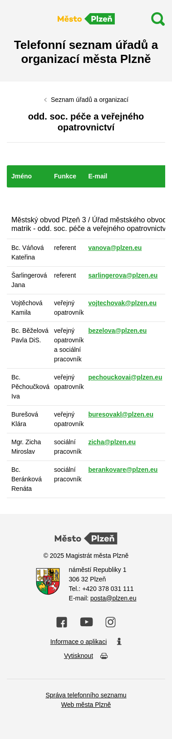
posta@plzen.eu (113, 598)
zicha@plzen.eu (112, 442)
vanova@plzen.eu (115, 247)
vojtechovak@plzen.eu (122, 303)
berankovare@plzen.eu (122, 469)
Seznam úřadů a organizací (89, 99)
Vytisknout (86, 656)
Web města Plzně (86, 704)
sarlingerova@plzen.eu (122, 275)
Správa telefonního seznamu (85, 695)
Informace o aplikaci (86, 642)
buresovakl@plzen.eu (120, 414)
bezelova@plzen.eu (117, 330)
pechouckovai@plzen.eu (125, 377)
